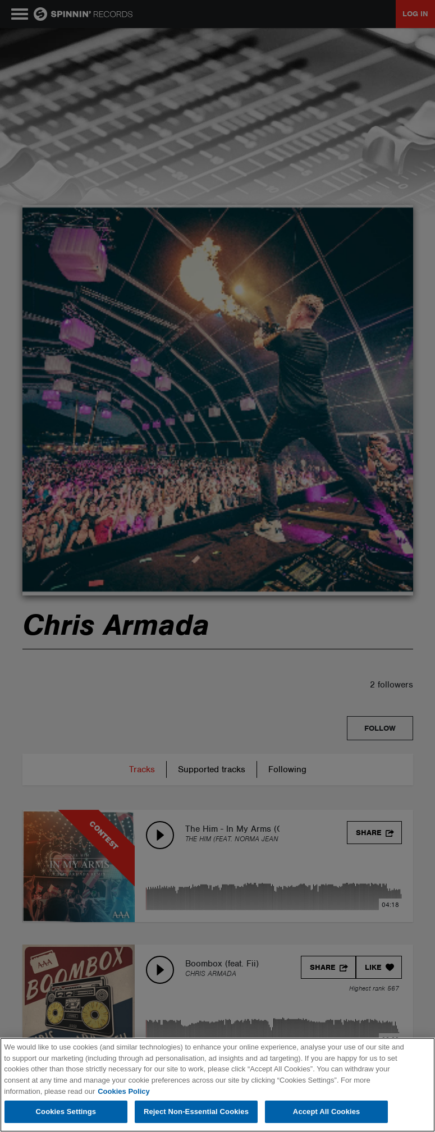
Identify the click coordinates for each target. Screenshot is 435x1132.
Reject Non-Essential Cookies (196, 1111)
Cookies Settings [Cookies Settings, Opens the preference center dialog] (66, 1111)
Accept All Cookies (326, 1111)
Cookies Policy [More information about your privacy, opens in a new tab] (123, 1091)
